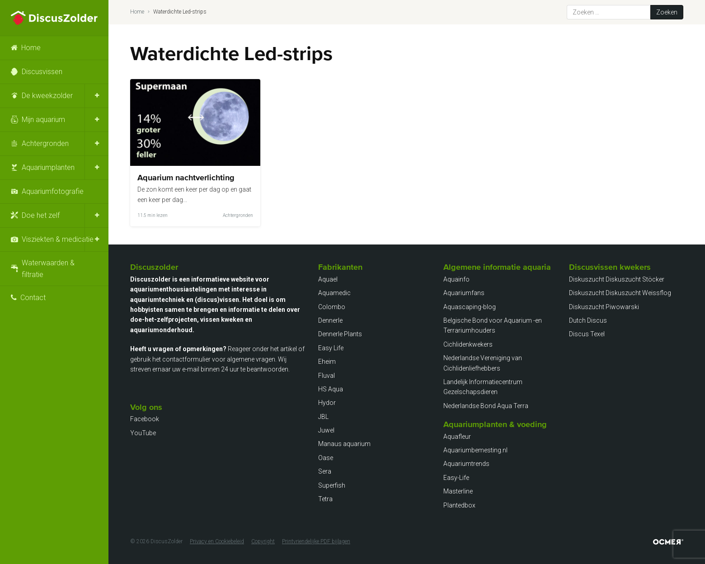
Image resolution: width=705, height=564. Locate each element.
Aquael (328, 279)
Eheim (327, 361)
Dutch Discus (588, 320)
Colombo (331, 306)
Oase (325, 457)
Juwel (326, 430)
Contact (33, 297)
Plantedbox (459, 505)
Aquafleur (457, 436)
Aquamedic (334, 292)
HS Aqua (330, 389)
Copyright (263, 541)
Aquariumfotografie (53, 191)
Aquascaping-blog (469, 306)
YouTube (143, 433)
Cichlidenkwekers (468, 344)
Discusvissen (42, 71)
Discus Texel (587, 334)
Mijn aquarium (43, 119)
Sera (324, 471)
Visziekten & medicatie (58, 239)
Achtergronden (45, 143)
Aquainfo (456, 279)
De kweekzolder (47, 95)
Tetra (325, 499)
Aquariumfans (463, 292)
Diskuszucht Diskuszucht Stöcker (616, 279)
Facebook (144, 419)
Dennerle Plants (340, 334)
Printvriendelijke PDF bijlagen (316, 541)
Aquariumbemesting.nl (475, 450)
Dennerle (330, 320)
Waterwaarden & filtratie (48, 268)
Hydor (327, 402)
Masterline (458, 491)
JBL (323, 416)
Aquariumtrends (466, 463)
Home (31, 47)
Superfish (331, 485)
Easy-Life (456, 477)
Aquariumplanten (48, 167)
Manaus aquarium (344, 443)
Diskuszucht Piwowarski (604, 306)
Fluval (326, 375)
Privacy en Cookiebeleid (217, 541)
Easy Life (330, 348)
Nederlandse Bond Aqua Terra (485, 405)
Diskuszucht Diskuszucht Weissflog (620, 292)
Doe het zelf (41, 215)
